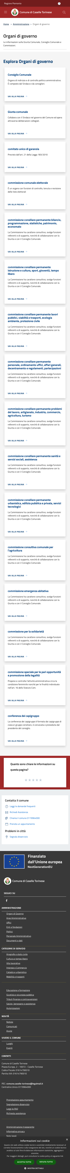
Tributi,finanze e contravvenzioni (21, 999)
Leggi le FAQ (12, 1108)
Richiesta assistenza (16, 1113)
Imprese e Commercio (16, 967)
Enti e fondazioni (14, 927)
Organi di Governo (15, 913)
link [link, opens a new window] (61, 1156)
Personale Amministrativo (18, 936)
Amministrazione (21, 24)
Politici (9, 931)
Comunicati (11, 1026)
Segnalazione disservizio (17, 1104)
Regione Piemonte (12, 3)
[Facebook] (6, 900)
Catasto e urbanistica (16, 972)
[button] (35, 1168)
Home (6, 24)
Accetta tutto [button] (24, 1162)
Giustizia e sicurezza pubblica (20, 994)
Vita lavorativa (13, 963)
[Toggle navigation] (5, 12)
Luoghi (9, 1043)
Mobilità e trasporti (15, 976)
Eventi (9, 1048)
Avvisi (9, 1031)
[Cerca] (64, 12)
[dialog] (35, 1155)
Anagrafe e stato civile (17, 954)
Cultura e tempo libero (17, 958)
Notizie (9, 1022)
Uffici (8, 922)
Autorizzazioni (13, 1008)
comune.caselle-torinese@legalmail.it (24, 1083)
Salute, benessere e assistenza (20, 1003)
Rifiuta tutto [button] (46, 1162)
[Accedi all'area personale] (59, 3)
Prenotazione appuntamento (19, 1100)
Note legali (11, 1136)
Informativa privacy (15, 1131)
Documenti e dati (14, 940)
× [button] (67, 1140)
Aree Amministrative (16, 918)
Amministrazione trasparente (20, 1127)
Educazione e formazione (18, 990)
